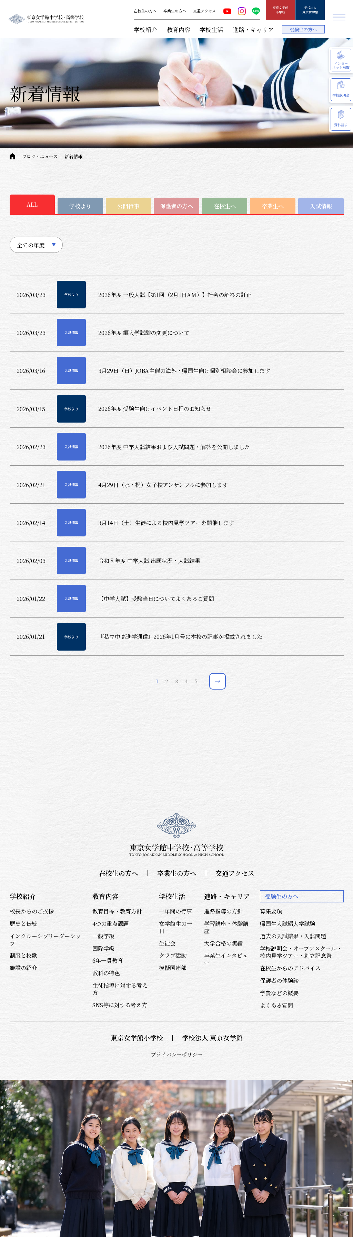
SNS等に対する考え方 (119, 1005)
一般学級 (103, 936)
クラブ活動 (172, 955)
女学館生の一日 (175, 927)
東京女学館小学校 (280, 9)
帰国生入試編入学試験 (287, 923)
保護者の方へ (176, 206)
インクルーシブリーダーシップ (45, 939)
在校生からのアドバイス (290, 968)
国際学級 (103, 948)
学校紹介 (145, 29)
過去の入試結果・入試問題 (293, 936)
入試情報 (321, 206)
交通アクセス (204, 11)
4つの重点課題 (110, 923)
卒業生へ (273, 206)
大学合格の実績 (223, 943)
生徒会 (167, 943)
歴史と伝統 (23, 923)
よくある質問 (276, 1005)
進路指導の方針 (223, 911)
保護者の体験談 (279, 980)
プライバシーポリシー (176, 1054)
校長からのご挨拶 (32, 911)
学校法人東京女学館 (310, 9)
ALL (32, 204)
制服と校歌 (23, 955)
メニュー (338, 17)
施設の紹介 (23, 967)
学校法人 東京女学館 (212, 1037)
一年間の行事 (175, 911)
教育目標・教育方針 (117, 911)
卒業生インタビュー (226, 959)
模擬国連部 (172, 967)
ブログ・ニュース (40, 156)
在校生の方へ (145, 11)
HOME (12, 156)
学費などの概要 (279, 993)
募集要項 (271, 911)
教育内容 (178, 29)
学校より (80, 206)
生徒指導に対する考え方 (120, 989)
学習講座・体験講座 (226, 927)
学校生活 (211, 29)
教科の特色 (106, 973)
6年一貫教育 (107, 960)
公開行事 (128, 206)
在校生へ (225, 206)
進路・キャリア (253, 29)
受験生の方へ (303, 29)
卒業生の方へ (174, 11)
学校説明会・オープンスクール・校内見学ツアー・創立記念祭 (301, 952)
